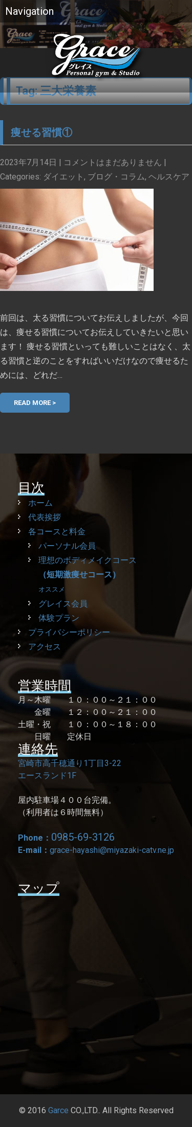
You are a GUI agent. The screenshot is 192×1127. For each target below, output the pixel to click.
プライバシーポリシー (69, 632)
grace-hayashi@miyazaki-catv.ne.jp (112, 850)
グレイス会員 (63, 603)
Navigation (29, 11)
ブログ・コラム (116, 177)
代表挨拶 (44, 517)
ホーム (40, 503)
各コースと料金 (57, 531)
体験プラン (58, 618)
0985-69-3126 (83, 837)
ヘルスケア (168, 177)
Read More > (35, 403)
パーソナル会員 (67, 546)
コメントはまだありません (112, 162)
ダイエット (63, 177)
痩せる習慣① (41, 132)
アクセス (44, 646)
